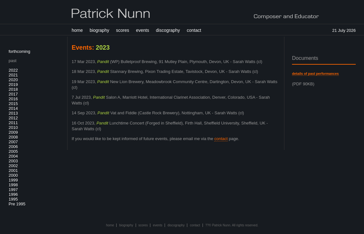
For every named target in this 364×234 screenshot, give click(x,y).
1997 (13, 189)
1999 (13, 180)
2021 (13, 75)
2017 (13, 94)
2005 (13, 151)
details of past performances (315, 73)
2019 (13, 84)
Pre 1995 (17, 204)
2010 (13, 127)
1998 (13, 184)
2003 (13, 161)
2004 (13, 156)
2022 (13, 70)
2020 (13, 79)
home (77, 30)
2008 (13, 137)
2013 (13, 113)
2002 (13, 165)
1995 (13, 199)
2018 (13, 89)
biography (99, 30)
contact (194, 30)
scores (122, 30)
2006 (13, 146)
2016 (13, 98)
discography (168, 30)
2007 (13, 141)
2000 (13, 175)
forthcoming (19, 51)
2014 (13, 108)
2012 (13, 118)
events (142, 30)
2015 (13, 103)
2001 (13, 170)
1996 (13, 194)
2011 (13, 122)
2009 (13, 132)
